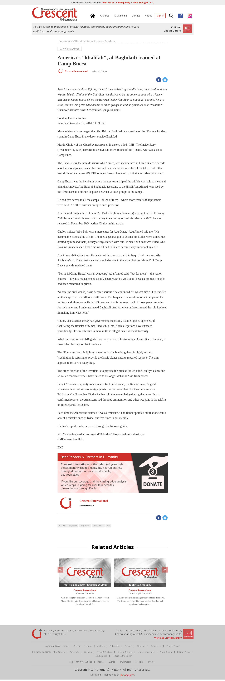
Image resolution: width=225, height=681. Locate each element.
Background (101, 657)
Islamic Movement (146, 653)
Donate (128, 647)
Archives (78, 647)
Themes (152, 663)
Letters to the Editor (122, 657)
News (89, 647)
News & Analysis (104, 653)
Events (112, 663)
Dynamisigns (127, 676)
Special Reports (124, 653)
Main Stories (59, 653)
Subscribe (114, 647)
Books (100, 663)
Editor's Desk (183, 653)
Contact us (156, 647)
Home (66, 647)
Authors (101, 647)
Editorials (74, 653)
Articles (88, 663)
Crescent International (85, 592)
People (139, 663)
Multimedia (125, 663)
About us (141, 647)
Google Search (173, 647)
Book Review (166, 653)
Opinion (88, 653)
